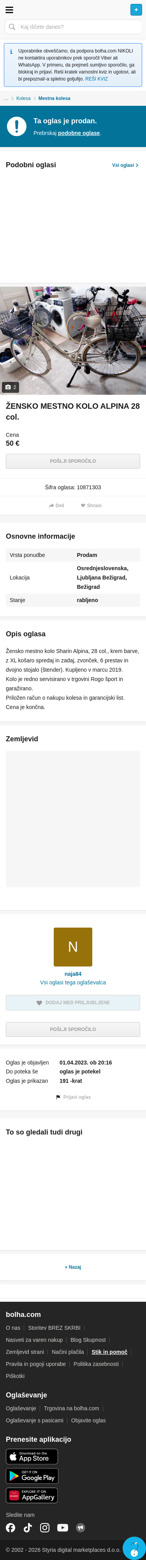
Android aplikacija (32, 1476)
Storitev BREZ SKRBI (54, 1328)
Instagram (44, 1527)
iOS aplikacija (32, 1456)
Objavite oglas (88, 1420)
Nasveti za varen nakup (34, 1340)
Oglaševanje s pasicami (34, 1420)
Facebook (10, 1527)
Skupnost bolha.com (80, 1527)
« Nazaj (73, 1267)
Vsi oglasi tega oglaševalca (73, 982)
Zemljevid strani (25, 1352)
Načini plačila (68, 1352)
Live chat (134, 1548)
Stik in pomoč (109, 1352)
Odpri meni (9, 9)
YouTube (62, 1527)
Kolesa (23, 98)
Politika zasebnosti (96, 1364)
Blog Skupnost (88, 1340)
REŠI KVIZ (96, 79)
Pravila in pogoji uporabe (36, 1364)
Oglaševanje (21, 1408)
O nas (13, 1328)
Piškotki (15, 1376)
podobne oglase (79, 133)
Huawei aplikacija (32, 1495)
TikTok (27, 1527)
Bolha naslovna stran (73, 10)
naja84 (73, 974)
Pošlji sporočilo (73, 461)
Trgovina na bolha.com (71, 1408)
